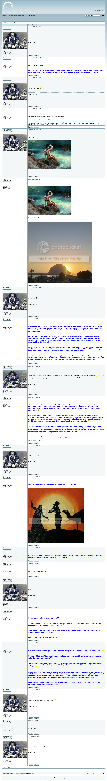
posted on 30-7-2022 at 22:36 (34, 287)
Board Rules (37, 13)
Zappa (19, 15)
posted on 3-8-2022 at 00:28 (34, 397)
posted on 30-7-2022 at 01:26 (34, 57)
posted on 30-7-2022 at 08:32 (34, 77)
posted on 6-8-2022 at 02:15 (34, 579)
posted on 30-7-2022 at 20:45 (34, 108)
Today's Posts (25, 13)
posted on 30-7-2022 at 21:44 (34, 179)
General (24, 15)
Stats (31, 13)
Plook (4, 57)
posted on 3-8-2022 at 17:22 (34, 476)
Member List (16, 13)
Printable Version (6, 20)
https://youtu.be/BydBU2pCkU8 (35, 440)
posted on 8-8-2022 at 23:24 (34, 720)
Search (5, 13)
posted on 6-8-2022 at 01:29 (34, 563)
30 (14, 22)
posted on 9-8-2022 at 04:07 (34, 736)
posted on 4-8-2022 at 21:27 (34, 547)
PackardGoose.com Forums (10, 15)
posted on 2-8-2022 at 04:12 (34, 366)
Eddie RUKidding (7, 26)
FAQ (10, 13)
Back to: (101, 13)
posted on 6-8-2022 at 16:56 (34, 610)
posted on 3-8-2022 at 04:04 (34, 445)
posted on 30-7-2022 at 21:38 (34, 129)
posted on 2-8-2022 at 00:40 (34, 318)
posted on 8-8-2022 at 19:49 (34, 642)
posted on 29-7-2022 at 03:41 (34, 26)
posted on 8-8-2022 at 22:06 (34, 689)
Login (102, 10)
